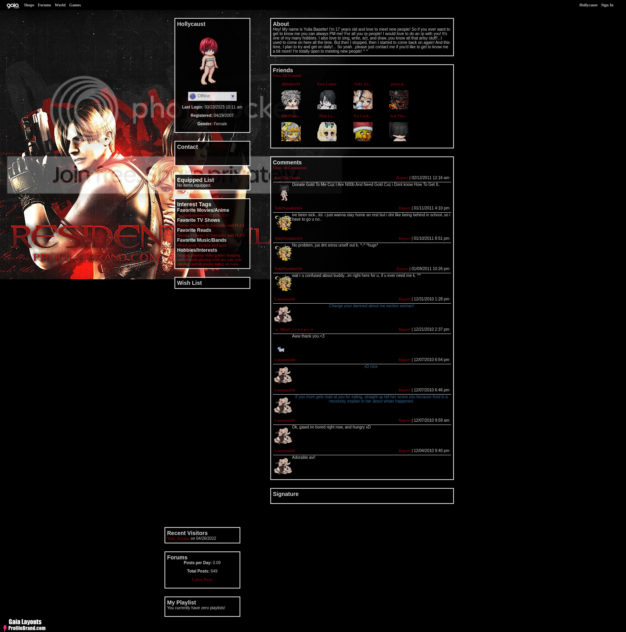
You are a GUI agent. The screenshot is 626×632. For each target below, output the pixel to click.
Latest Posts (202, 579)
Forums (44, 5)
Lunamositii (285, 299)
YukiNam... (290, 116)
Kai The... (398, 116)
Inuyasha (218, 225)
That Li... (327, 116)
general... (398, 84)
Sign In (607, 5)
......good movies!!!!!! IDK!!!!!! (203, 215)
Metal (182, 245)
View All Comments (290, 168)
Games (75, 5)
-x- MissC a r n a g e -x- (295, 329)
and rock (219, 245)
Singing (183, 255)
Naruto (183, 225)
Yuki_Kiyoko (178, 538)
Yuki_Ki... (362, 84)
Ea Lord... (362, 116)
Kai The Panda (287, 178)
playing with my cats (216, 259)
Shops (29, 5)
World (60, 5)
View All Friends (287, 75)
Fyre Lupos (327, 84)
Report (402, 178)
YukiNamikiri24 (288, 208)
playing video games (208, 255)
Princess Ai (200, 225)
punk (192, 245)
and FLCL (236, 225)
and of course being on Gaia (214, 264)
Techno (204, 245)
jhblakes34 (290, 84)
